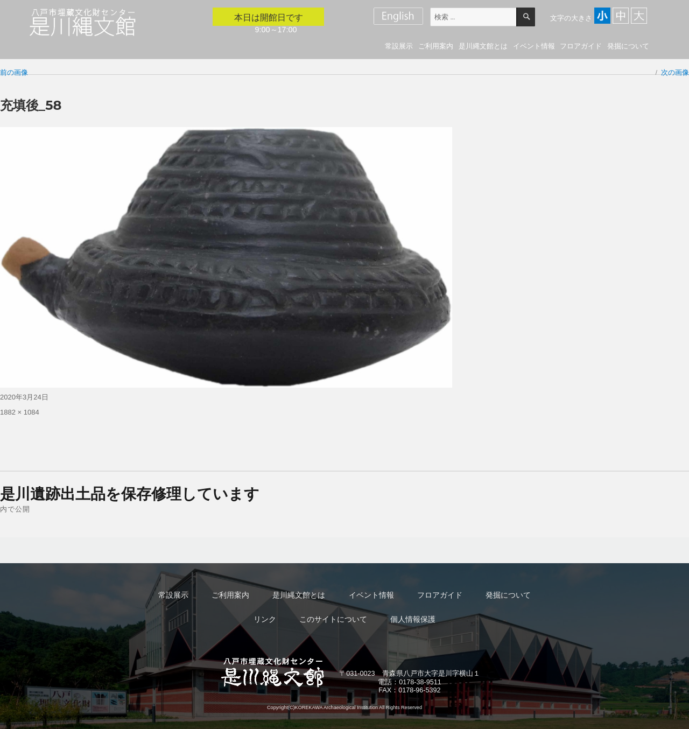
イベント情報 (534, 46)
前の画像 (14, 72)
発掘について (628, 46)
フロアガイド (581, 46)
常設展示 (399, 46)
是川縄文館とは (483, 46)
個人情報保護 (412, 619)
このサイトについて (333, 619)
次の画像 (675, 72)
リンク (265, 619)
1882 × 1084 (19, 412)
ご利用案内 (435, 46)
